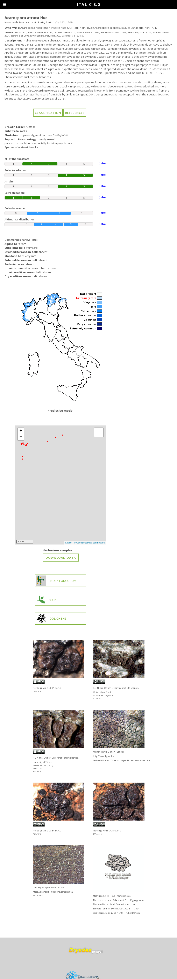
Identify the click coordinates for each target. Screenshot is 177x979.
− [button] (21, 437)
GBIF (46, 599)
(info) (33, 240)
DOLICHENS (51, 618)
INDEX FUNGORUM (56, 580)
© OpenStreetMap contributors (89, 542)
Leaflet (68, 542)
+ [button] (21, 431)
